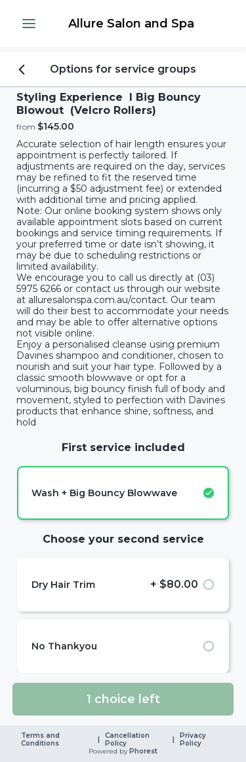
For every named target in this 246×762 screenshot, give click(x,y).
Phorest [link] (142, 751)
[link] (131, 23)
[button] (29, 23)
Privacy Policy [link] (194, 740)
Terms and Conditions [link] (41, 740)
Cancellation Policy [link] (128, 740)
